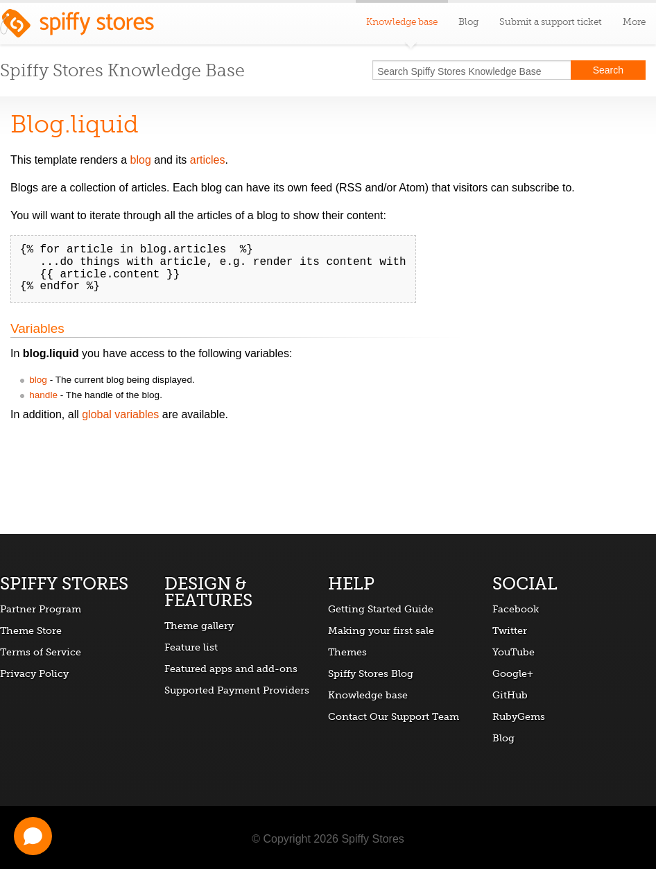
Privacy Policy (34, 673)
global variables (120, 414)
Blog (468, 22)
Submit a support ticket (550, 22)
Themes (347, 651)
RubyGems (518, 716)
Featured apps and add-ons (230, 668)
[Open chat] (33, 836)
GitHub (510, 694)
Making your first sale (381, 630)
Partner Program (40, 608)
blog (140, 160)
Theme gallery (199, 625)
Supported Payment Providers (236, 690)
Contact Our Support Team (393, 716)
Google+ (512, 673)
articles (207, 160)
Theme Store (31, 630)
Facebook (515, 608)
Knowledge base (368, 694)
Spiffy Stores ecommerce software (77, 27)
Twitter (509, 630)
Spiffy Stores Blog (370, 673)
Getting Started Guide (380, 608)
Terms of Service (40, 651)
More (634, 22)
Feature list (191, 647)
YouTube (513, 651)
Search (608, 70)
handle (43, 395)
